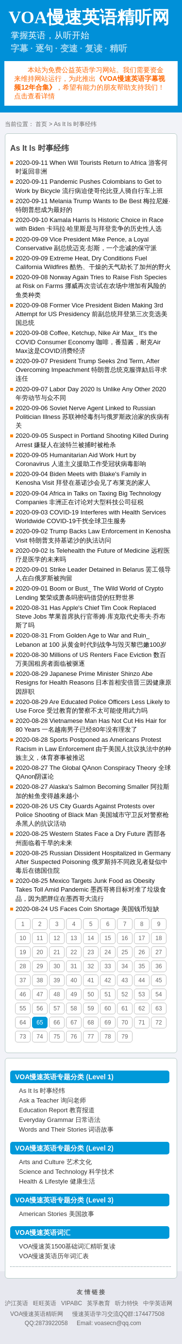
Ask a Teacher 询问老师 (52, 1100)
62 (141, 1008)
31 (73, 966)
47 (39, 994)
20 (39, 952)
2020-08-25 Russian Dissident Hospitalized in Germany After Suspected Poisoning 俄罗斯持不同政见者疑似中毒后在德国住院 (93, 861)
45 (158, 980)
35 (141, 966)
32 (90, 966)
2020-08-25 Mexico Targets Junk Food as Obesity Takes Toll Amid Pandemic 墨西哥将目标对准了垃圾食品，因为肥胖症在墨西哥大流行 (91, 889)
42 (107, 980)
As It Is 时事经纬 (42, 1090)
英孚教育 (98, 1303)
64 (22, 1022)
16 (124, 938)
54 (158, 994)
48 (56, 994)
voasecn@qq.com (118, 1323)
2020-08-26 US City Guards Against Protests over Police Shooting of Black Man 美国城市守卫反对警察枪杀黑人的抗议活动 (92, 814)
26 (141, 952)
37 (22, 980)
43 (124, 980)
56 (39, 1008)
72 (158, 1022)
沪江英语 (16, 1303)
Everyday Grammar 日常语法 (59, 1119)
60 (107, 1008)
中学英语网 (157, 1303)
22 (73, 952)
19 (22, 952)
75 (56, 1036)
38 (39, 980)
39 (56, 980)
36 (158, 966)
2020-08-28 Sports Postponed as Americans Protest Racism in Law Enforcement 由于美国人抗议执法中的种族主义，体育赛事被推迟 (93, 748)
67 (73, 1022)
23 (90, 952)
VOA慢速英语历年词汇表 (54, 1256)
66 (56, 1022)
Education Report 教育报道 (57, 1110)
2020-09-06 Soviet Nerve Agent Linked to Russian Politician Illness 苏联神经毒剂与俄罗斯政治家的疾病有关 (92, 416)
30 (56, 966)
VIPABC (71, 1303)
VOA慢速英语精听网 (36, 1314)
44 (141, 980)
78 (107, 1036)
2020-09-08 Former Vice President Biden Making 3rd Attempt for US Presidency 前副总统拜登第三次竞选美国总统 (91, 314)
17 (141, 938)
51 (107, 994)
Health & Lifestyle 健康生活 (57, 1181)
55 (22, 1008)
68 (90, 1022)
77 (90, 1036)
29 (39, 966)
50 (90, 994)
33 (107, 966)
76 (73, 1036)
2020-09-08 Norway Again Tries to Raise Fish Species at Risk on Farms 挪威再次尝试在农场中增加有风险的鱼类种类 (91, 285)
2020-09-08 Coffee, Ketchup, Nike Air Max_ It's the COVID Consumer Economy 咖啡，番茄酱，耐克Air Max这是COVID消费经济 (88, 341)
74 (39, 1036)
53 (141, 994)
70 (124, 1022)
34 (124, 966)
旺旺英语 (44, 1303)
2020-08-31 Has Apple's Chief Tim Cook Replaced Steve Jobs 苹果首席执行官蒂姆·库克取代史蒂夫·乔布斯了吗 (90, 616)
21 (56, 952)
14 (90, 938)
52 (124, 994)
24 (107, 952)
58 (73, 1008)
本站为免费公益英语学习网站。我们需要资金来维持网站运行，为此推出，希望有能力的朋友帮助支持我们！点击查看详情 (89, 83)
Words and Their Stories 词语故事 (66, 1129)
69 (107, 1022)
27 (158, 952)
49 (73, 994)
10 (22, 938)
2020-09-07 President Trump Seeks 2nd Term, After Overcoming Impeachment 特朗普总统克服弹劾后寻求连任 (91, 369)
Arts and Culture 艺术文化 (55, 1162)
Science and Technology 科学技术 (66, 1171)
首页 (41, 124)
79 (124, 1036)
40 (73, 980)
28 (22, 966)
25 (124, 952)
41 (90, 980)
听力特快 (126, 1303)
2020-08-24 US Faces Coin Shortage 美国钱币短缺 (87, 908)
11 (39, 938)
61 (124, 1008)
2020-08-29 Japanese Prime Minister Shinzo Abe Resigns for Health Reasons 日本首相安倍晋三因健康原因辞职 (93, 682)
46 (22, 994)
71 (141, 1022)
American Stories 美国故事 (56, 1213)
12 (56, 938)
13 (73, 938)
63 (158, 1008)
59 (90, 1008)
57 (56, 1008)
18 (158, 938)
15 (107, 938)
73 (22, 1036)
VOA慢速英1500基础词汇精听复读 (67, 1246)
